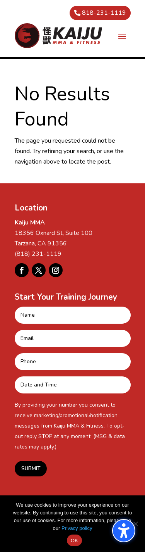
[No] (135, 524)
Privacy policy (76, 528)
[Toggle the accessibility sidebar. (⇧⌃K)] (123, 530)
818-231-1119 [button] (104, 13)
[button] (122, 36)
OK (74, 540)
